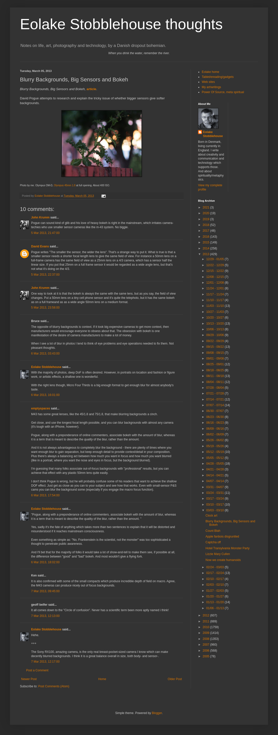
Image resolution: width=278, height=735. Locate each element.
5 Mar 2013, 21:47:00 (45, 233)
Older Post (175, 679)
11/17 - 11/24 (215, 294)
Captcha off (213, 542)
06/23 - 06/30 (215, 417)
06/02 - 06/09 (215, 434)
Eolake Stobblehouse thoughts (121, 24)
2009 (206, 633)
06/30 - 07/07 (215, 411)
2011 (206, 621)
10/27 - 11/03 (215, 312)
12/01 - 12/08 (215, 282)
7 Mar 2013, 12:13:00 (45, 616)
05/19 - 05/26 (215, 446)
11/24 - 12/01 (215, 288)
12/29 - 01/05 (215, 259)
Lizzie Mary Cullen (218, 554)
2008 (206, 639)
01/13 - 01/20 (215, 602)
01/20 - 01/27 (215, 596)
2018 (206, 225)
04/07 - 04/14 (215, 481)
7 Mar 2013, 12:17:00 (45, 661)
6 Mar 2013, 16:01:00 (45, 395)
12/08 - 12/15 (215, 277)
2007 (206, 644)
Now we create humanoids (223, 560)
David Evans (40, 246)
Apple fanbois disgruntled (222, 536)
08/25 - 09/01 (215, 364)
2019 (206, 219)
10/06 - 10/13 (215, 329)
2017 (206, 230)
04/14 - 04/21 (215, 475)
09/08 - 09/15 (215, 353)
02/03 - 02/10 (215, 584)
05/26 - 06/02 (215, 440)
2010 (206, 627)
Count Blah (213, 531)
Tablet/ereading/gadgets (218, 77)
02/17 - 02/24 (215, 573)
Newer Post (29, 679)
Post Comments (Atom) (53, 686)
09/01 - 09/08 (215, 358)
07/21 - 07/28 (215, 393)
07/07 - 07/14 (215, 405)
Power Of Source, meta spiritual (223, 92)
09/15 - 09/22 (215, 347)
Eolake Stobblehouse (46, 367)
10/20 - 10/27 (215, 317)
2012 (206, 615)
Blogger (157, 713)
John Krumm (40, 217)
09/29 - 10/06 (215, 335)
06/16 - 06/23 (215, 422)
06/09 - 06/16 (215, 428)
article (91, 89)
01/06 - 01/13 (215, 608)
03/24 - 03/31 (215, 493)
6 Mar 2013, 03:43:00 (45, 353)
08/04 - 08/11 (215, 382)
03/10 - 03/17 (215, 504)
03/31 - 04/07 (215, 487)
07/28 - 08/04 (215, 387)
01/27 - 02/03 (215, 590)
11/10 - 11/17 (215, 300)
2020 (206, 213)
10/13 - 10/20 (215, 323)
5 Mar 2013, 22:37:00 (45, 274)
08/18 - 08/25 (215, 370)
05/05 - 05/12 (215, 458)
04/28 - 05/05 (215, 463)
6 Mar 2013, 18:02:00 (45, 562)
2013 (206, 254)
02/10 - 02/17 (215, 579)
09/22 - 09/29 (215, 341)
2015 (206, 242)
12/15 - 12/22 (215, 271)
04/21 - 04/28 (215, 469)
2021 (206, 207)
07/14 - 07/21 (215, 399)
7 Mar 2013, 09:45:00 (45, 591)
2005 (206, 656)
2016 (206, 236)
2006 (206, 650)
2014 (206, 248)
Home (102, 679)
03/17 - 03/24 (215, 498)
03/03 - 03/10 (215, 510)
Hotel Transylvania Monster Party (228, 548)
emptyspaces (40, 408)
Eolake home (210, 72)
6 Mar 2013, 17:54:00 (45, 495)
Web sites (208, 82)
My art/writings (211, 87)
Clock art (211, 515)
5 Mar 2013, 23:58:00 (45, 307)
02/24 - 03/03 (215, 567)
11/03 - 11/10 (215, 306)
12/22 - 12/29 (215, 265)
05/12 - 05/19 (215, 452)
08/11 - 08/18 (215, 376)
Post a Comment (37, 670)
